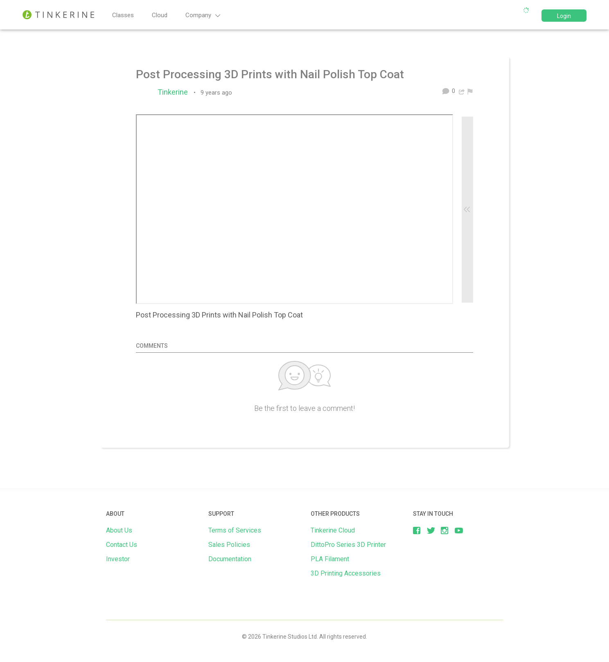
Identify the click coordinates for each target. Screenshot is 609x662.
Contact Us (121, 545)
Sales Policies (229, 545)
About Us (119, 530)
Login (564, 16)
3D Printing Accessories (346, 573)
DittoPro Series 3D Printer (348, 545)
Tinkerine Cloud (333, 530)
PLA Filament (330, 559)
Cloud (159, 15)
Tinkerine (175, 92)
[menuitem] (470, 91)
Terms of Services (234, 530)
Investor (118, 559)
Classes (123, 15)
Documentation (229, 559)
